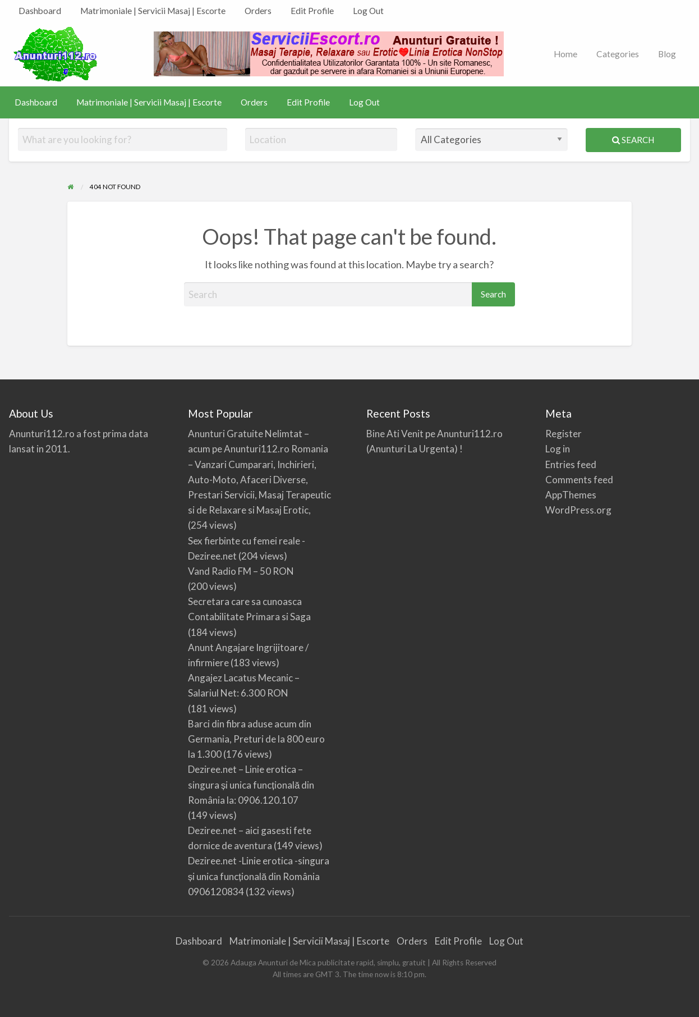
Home (565, 54)
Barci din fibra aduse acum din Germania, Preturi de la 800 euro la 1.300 (256, 739)
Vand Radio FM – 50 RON (241, 571)
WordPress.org (578, 510)
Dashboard (40, 11)
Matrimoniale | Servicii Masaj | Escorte (153, 11)
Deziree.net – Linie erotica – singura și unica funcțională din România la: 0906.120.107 (251, 784)
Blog (667, 54)
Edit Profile (312, 11)
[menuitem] (40, 11)
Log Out (368, 11)
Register (563, 433)
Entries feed (570, 464)
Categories (617, 54)
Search (633, 140)
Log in (557, 449)
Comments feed (579, 479)
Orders (258, 11)
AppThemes (570, 495)
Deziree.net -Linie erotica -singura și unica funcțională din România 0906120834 (258, 876)
